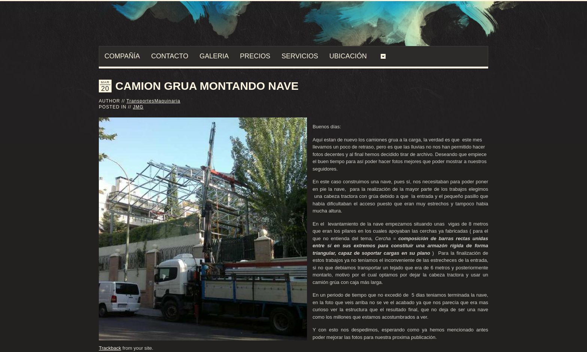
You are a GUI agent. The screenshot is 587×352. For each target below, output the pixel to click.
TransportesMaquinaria (153, 101)
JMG (138, 107)
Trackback (110, 348)
